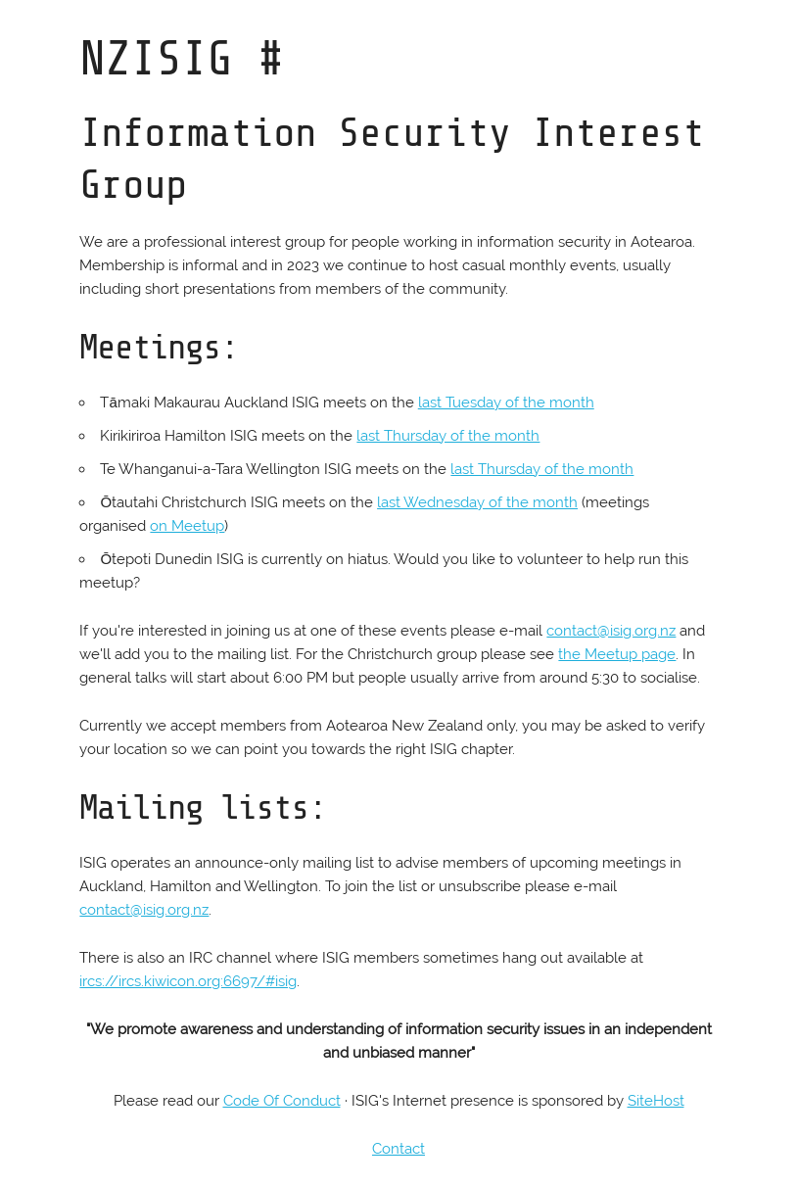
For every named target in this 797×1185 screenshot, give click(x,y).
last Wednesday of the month (477, 502)
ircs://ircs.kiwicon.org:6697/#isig (188, 981)
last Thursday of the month (447, 436)
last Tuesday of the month (506, 402)
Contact (398, 1149)
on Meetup (187, 526)
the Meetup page (617, 654)
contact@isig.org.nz (611, 631)
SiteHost (656, 1101)
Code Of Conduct (282, 1101)
